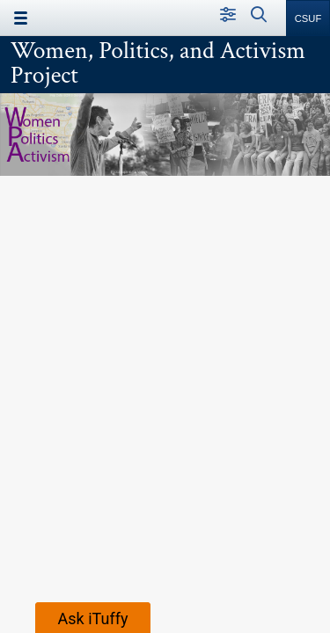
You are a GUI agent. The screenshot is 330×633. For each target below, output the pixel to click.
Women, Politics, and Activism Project (158, 63)
